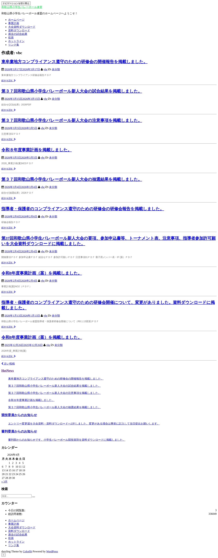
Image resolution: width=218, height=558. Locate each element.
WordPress (52, 551)
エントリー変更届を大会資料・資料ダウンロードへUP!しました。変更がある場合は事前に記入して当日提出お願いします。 (84, 423)
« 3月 (4, 481)
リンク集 (13, 44)
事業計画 (13, 23)
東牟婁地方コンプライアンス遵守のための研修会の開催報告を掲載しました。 (74, 61)
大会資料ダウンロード (21, 26)
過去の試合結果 (17, 34)
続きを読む (8, 80)
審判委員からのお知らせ (19, 431)
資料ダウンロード (19, 30)
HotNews (7, 370)
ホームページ (16, 19)
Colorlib (27, 551)
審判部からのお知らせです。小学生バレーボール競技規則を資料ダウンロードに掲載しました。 (66, 439)
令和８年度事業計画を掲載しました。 (36, 150)
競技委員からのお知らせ (19, 415)
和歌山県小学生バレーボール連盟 (21, 7)
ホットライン (16, 41)
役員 (11, 37)
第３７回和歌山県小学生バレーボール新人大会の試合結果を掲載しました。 (71, 91)
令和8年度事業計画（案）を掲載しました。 (41, 273)
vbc (46, 69)
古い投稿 (8, 363)
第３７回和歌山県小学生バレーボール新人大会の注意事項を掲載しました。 (71, 120)
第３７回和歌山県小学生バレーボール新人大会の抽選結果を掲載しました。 (71, 179)
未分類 (56, 69)
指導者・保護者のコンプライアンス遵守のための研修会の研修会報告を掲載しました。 (82, 209)
